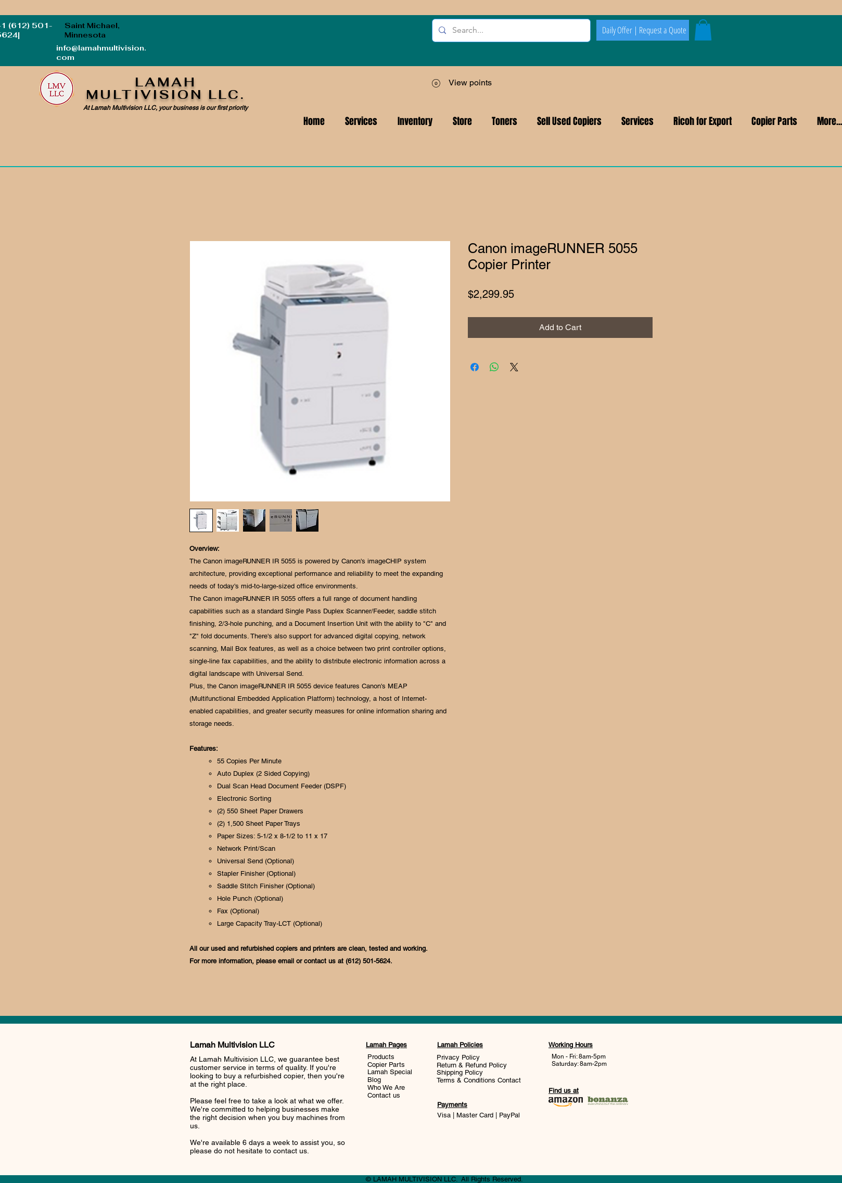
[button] (637, 121)
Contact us (383, 1095)
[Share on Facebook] (474, 367)
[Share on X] (514, 367)
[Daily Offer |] (619, 30)
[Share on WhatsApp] (494, 367)
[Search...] (510, 30)
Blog (374, 1080)
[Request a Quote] (662, 30)
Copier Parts (386, 1064)
